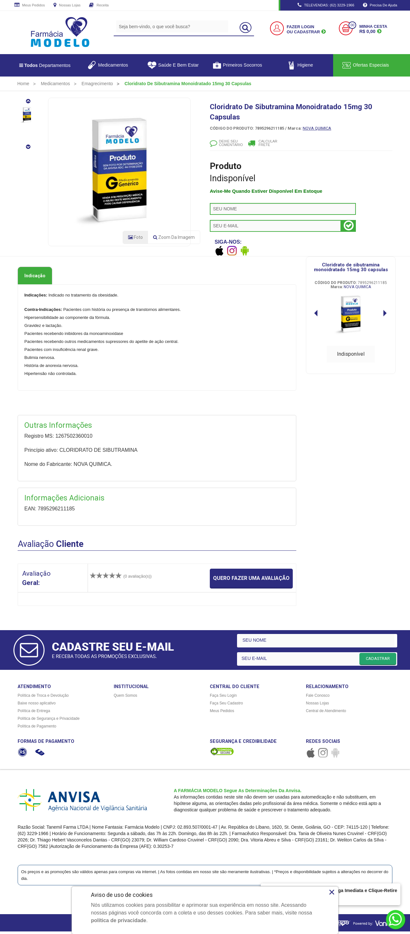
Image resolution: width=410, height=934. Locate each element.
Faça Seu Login (223, 698)
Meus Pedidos (29, 5)
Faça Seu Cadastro (226, 705)
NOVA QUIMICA (317, 128)
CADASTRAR (378, 660)
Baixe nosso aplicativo (37, 705)
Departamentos (45, 65)
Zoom (174, 239)
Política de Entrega (34, 713)
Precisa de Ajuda (380, 5)
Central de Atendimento (326, 713)
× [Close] (331, 892)
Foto (135, 239)
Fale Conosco (318, 698)
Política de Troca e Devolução (43, 698)
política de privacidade (118, 920)
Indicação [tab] (34, 278)
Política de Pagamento (37, 729)
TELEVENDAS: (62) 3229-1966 (326, 5)
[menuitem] (23, 83)
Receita (99, 5)
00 (352, 25)
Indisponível (351, 356)
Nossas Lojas (66, 5)
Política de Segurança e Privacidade (48, 721)
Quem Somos (125, 698)
